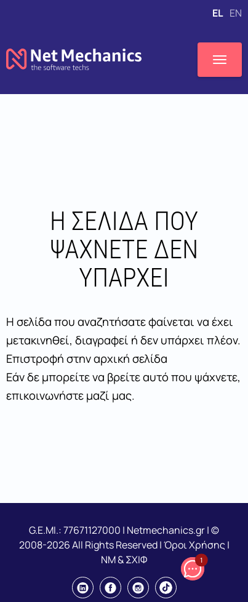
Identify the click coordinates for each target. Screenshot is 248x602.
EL (218, 13)
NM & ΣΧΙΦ (124, 559)
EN (236, 13)
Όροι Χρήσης (194, 545)
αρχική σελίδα (130, 358)
